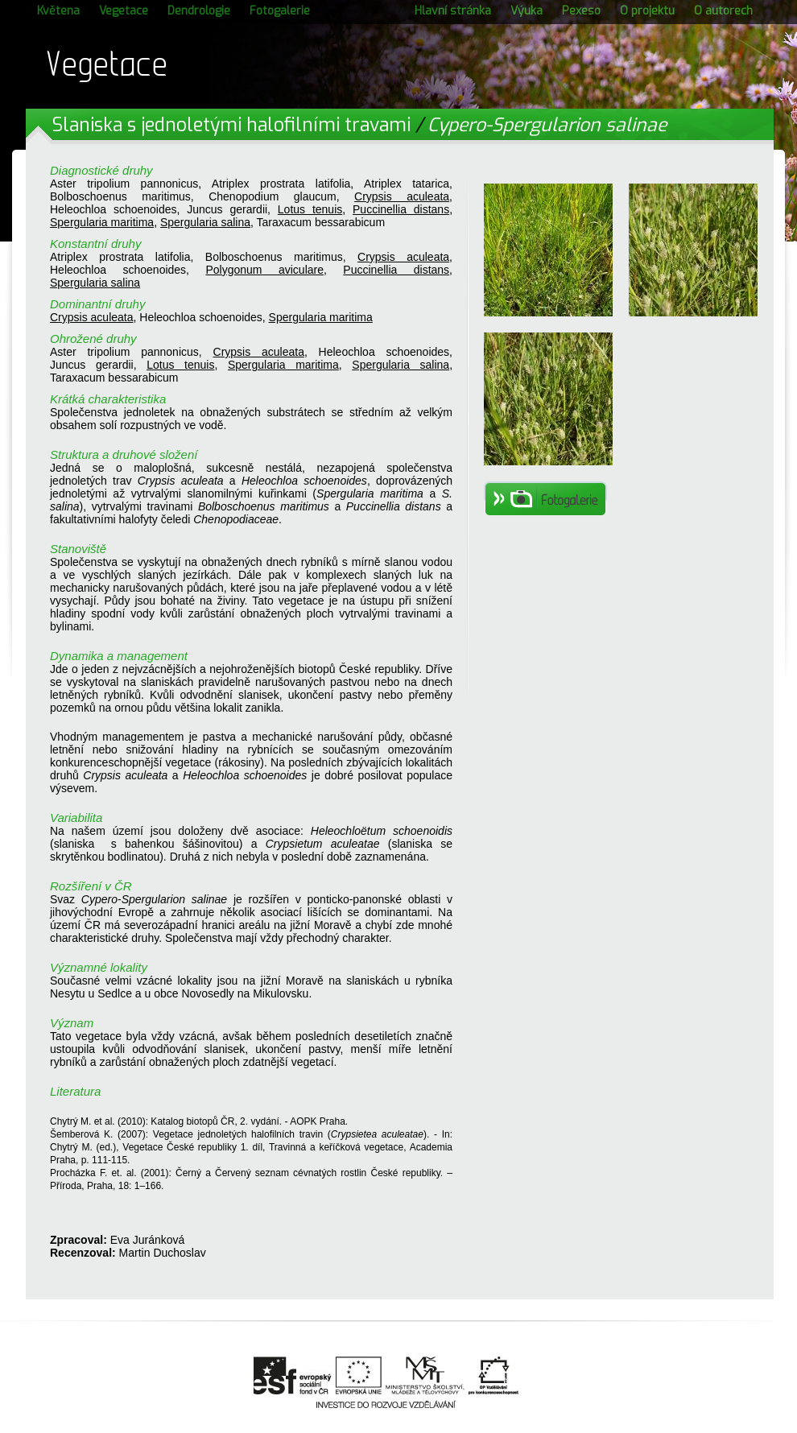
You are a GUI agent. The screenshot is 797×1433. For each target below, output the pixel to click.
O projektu (647, 11)
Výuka (526, 11)
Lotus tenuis (310, 209)
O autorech (723, 11)
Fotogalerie (280, 11)
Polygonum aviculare (264, 269)
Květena (58, 11)
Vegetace (123, 11)
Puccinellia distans (401, 209)
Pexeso (581, 11)
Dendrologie (198, 11)
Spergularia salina (205, 222)
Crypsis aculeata (401, 196)
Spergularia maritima (102, 222)
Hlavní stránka (453, 11)
